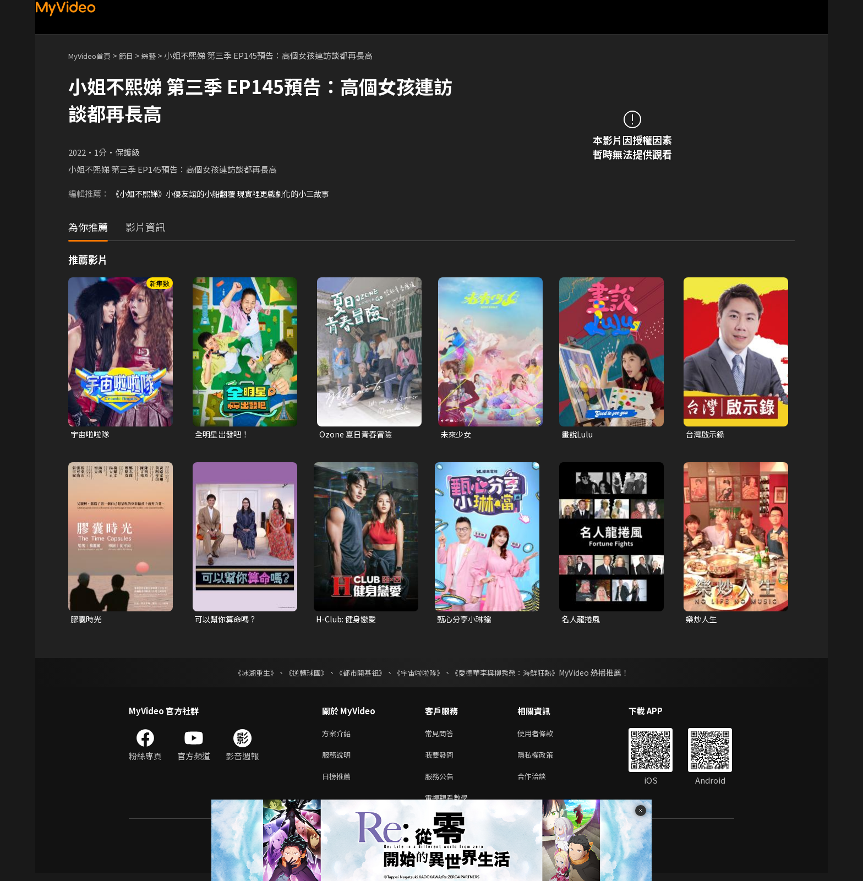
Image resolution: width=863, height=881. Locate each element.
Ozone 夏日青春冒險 (357, 434)
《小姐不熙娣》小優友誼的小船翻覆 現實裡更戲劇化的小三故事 (228, 193)
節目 (135, 55)
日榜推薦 (338, 781)
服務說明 (338, 758)
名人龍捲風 (582, 620)
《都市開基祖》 (358, 674)
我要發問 (441, 758)
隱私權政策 (544, 758)
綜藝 (159, 55)
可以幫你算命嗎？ (228, 620)
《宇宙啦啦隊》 (419, 674)
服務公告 (441, 781)
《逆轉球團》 (300, 674)
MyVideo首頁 (93, 55)
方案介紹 (338, 735)
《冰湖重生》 (246, 674)
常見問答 (441, 735)
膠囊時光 (86, 620)
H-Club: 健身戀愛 (348, 620)
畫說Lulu (578, 434)
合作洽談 (540, 781)
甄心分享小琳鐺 (466, 620)
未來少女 (456, 434)
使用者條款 (544, 735)
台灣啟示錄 (706, 434)
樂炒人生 (702, 620)
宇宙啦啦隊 (91, 434)
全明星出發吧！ (224, 434)
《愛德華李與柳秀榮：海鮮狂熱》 (512, 674)
